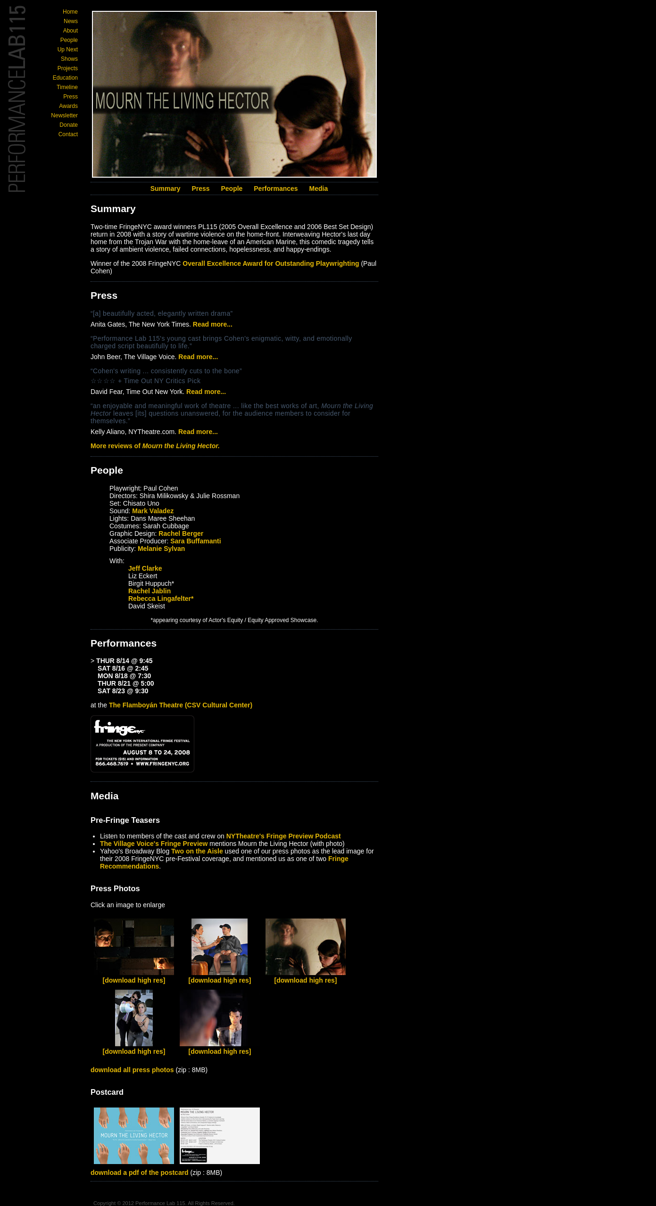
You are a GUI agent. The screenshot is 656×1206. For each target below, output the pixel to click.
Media (318, 188)
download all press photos (132, 1070)
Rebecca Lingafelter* (161, 598)
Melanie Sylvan (161, 548)
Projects (68, 68)
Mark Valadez (153, 511)
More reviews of (155, 446)
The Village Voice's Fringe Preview (154, 843)
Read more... (213, 324)
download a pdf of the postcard (140, 1172)
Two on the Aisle (197, 851)
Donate (68, 125)
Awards (68, 106)
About (70, 30)
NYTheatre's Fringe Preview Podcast (283, 836)
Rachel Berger (180, 533)
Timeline (67, 87)
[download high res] (134, 980)
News (71, 21)
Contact (68, 134)
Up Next (68, 49)
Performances (276, 188)
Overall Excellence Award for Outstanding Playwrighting (271, 263)
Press (70, 96)
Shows (69, 59)
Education (65, 77)
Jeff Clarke (145, 568)
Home (70, 11)
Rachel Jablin (149, 591)
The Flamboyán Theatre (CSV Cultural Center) (180, 705)
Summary (165, 188)
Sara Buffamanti (195, 541)
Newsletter (64, 115)
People (69, 40)
